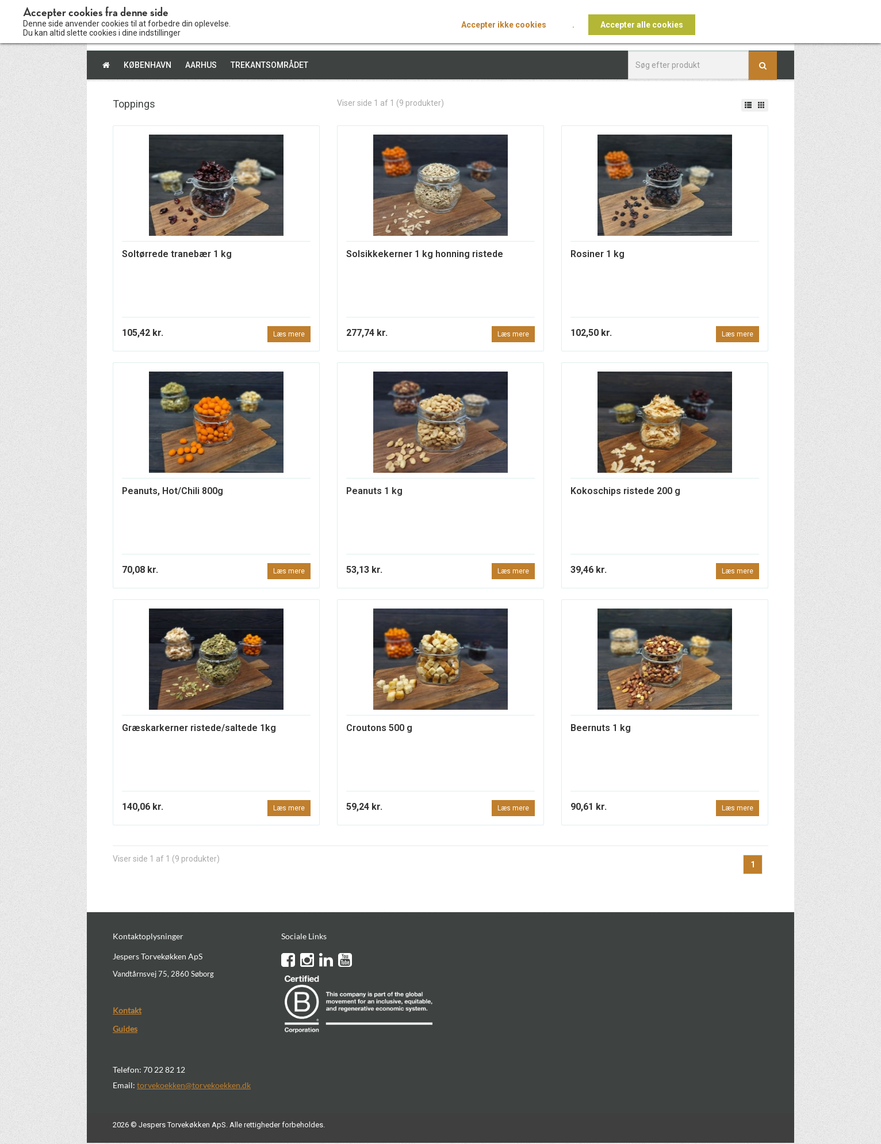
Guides (125, 1029)
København (147, 65)
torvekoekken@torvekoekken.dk (194, 1086)
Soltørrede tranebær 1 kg (177, 253)
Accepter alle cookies (641, 24)
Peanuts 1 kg (374, 491)
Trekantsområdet (269, 65)
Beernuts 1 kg (600, 729)
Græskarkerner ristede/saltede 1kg (199, 729)
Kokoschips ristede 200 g (625, 491)
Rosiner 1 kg (597, 253)
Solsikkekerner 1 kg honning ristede (424, 253)
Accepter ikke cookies (503, 24)
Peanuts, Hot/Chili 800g (172, 491)
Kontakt (127, 1011)
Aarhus (201, 65)
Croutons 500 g (379, 729)
